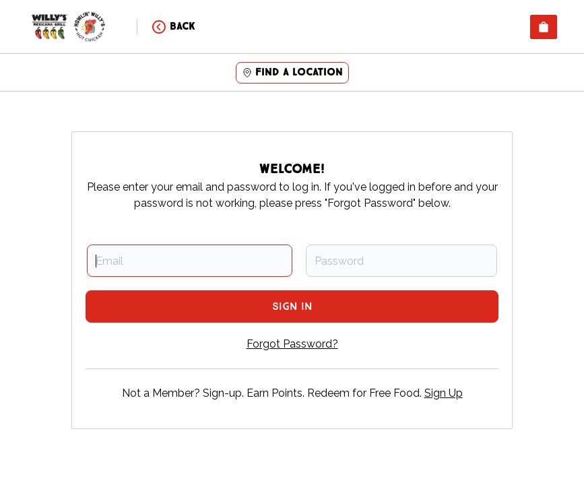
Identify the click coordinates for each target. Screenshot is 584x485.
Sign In (292, 307)
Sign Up (443, 393)
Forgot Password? (292, 343)
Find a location (292, 72)
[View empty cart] (543, 27)
